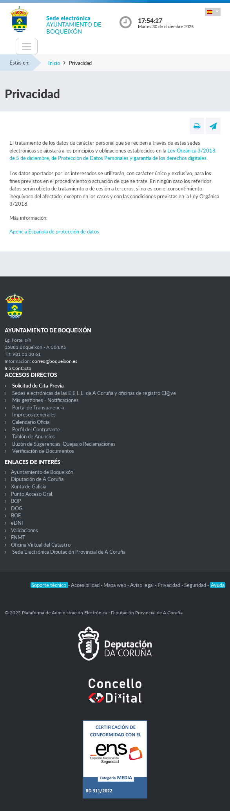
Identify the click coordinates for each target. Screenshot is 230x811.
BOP (16, 501)
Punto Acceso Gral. (32, 494)
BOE (16, 515)
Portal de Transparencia (38, 407)
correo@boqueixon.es (54, 361)
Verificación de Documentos (43, 451)
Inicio (54, 63)
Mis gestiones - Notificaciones (45, 400)
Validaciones (24, 530)
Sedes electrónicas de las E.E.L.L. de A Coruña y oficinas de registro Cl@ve (94, 393)
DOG (17, 508)
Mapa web (115, 585)
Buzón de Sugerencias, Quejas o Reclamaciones (64, 444)
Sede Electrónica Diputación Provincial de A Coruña (68, 552)
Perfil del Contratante (36, 429)
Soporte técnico (49, 585)
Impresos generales (34, 414)
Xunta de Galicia (28, 486)
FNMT (18, 537)
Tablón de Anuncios (33, 436)
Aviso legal (142, 585)
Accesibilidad (86, 585)
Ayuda (218, 585)
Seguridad (195, 585)
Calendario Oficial (31, 422)
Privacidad (169, 585)
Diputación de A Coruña (37, 479)
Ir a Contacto (18, 368)
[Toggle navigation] (27, 46)
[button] (213, 12)
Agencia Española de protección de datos (54, 231)
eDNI (17, 523)
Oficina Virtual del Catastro (41, 545)
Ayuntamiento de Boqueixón (42, 472)
